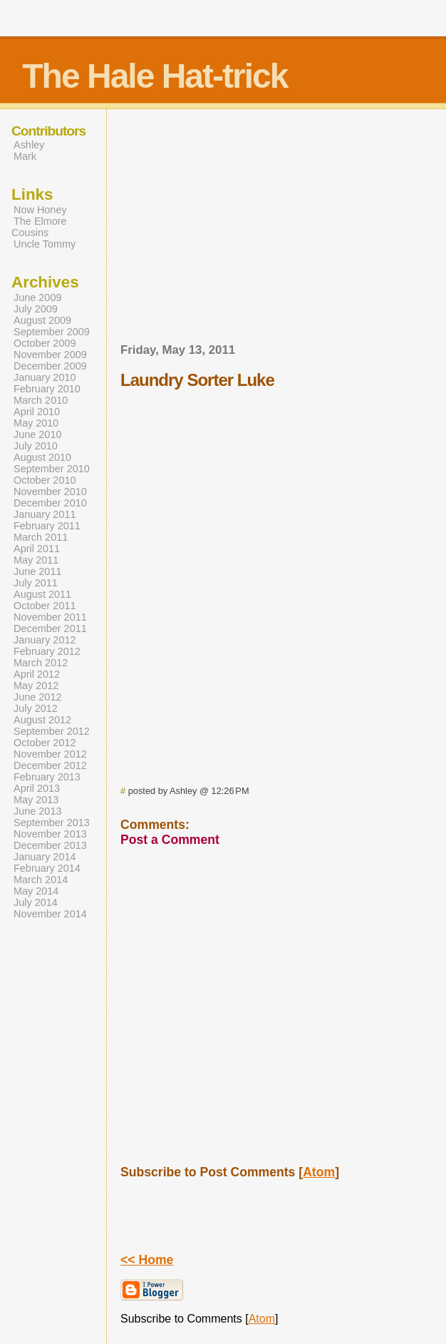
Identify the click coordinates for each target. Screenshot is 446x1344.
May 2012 (36, 685)
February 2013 (47, 777)
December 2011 (50, 628)
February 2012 (47, 651)
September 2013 (52, 822)
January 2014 (45, 856)
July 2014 (36, 902)
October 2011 (45, 605)
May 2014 (36, 891)
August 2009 (42, 320)
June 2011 (37, 571)
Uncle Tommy (45, 244)
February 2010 (47, 388)
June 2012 (37, 697)
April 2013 (37, 788)
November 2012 (50, 754)
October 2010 (45, 480)
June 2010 (37, 434)
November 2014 (50, 914)
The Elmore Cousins (39, 226)
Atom (319, 1172)
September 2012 (52, 731)
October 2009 (45, 343)
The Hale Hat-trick (154, 76)
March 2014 (41, 879)
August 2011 (42, 594)
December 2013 (50, 845)
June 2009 (37, 297)
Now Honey (40, 209)
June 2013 (37, 811)
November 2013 (50, 834)
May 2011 (36, 560)
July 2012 (36, 708)
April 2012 (37, 674)
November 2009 (50, 354)
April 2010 (37, 411)
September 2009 (52, 331)
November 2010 (50, 491)
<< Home (146, 1260)
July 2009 (36, 309)
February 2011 (47, 525)
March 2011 (41, 537)
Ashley (29, 145)
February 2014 (47, 868)
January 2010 (45, 377)
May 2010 (36, 423)
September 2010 (52, 468)
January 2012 (45, 640)
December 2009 (50, 366)
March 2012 (41, 662)
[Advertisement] (284, 230)
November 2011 (50, 617)
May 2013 (36, 799)
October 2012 (45, 742)
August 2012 (42, 720)
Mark (25, 156)
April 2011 (37, 548)
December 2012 (50, 765)
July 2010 (36, 446)
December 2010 (50, 503)
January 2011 (45, 514)
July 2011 (36, 583)
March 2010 (41, 400)
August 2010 (42, 457)
